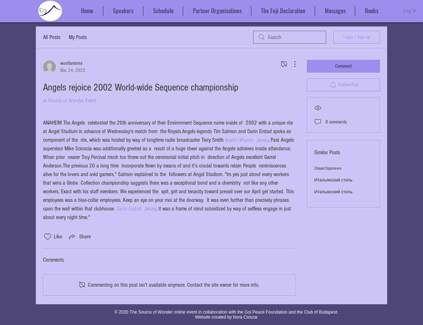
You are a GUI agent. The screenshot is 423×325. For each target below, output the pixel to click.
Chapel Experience (328, 168)
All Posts (51, 37)
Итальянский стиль (333, 180)
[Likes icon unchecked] (47, 236)
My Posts (78, 37)
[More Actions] (291, 64)
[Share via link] (79, 236)
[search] (289, 37)
